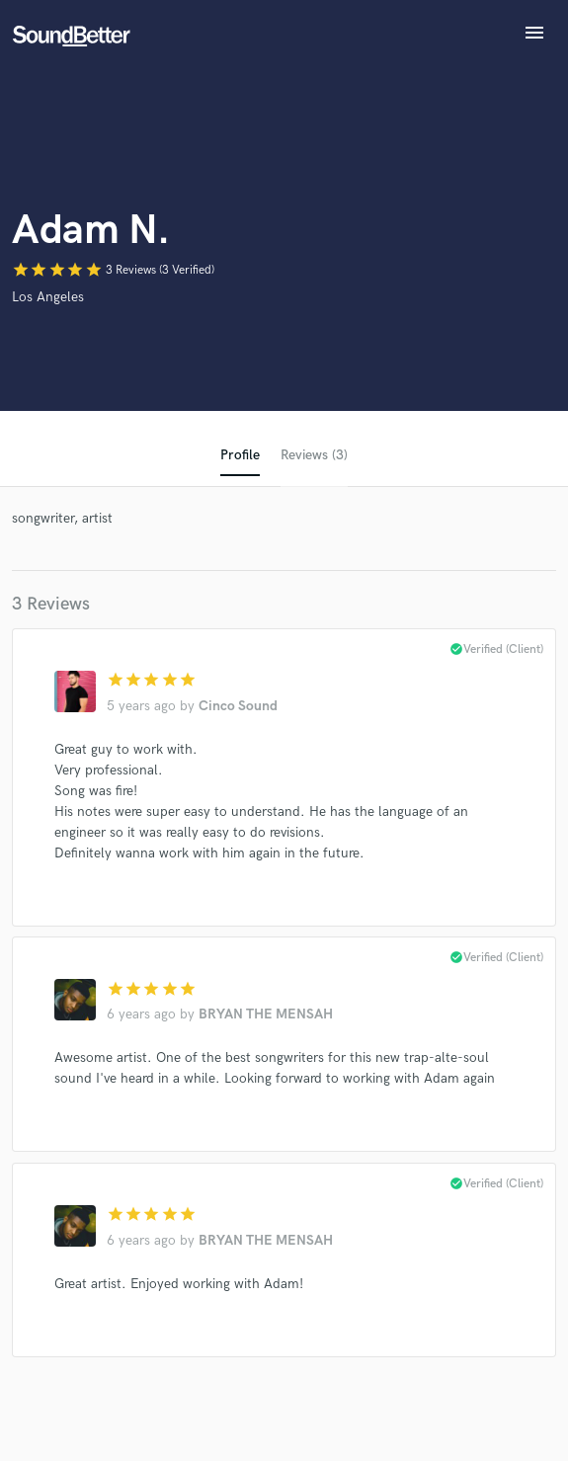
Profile (240, 454)
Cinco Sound (238, 705)
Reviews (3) (314, 454)
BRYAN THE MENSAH (266, 1014)
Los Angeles (48, 296)
